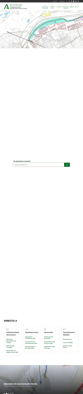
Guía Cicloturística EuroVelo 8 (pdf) (30, 347)
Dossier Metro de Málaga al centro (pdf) (12, 351)
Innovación (48, 332)
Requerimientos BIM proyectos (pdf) (49, 342)
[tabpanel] (13, 340)
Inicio (22, 6)
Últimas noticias (67, 339)
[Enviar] (67, 165)
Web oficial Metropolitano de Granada (11, 340)
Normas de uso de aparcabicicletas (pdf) (31, 342)
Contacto (55, 1)
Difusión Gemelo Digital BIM (48, 337)
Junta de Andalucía (6, 6)
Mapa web (62, 1)
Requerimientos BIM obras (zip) (49, 347)
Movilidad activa (31, 332)
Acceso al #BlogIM (68, 342)
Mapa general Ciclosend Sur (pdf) (30, 337)
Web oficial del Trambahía (10, 346)
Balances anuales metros (67, 346)
